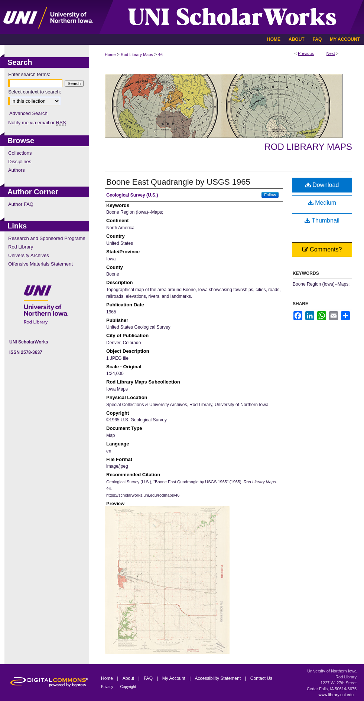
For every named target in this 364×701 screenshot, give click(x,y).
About (129, 678)
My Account (174, 678)
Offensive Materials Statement (40, 264)
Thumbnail (322, 220)
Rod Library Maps (137, 54)
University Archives (28, 255)
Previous (306, 53)
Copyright (128, 687)
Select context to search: (34, 92)
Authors (16, 170)
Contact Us (261, 678)
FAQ (149, 678)
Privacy (107, 687)
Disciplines (19, 161)
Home (110, 54)
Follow (270, 194)
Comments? (322, 249)
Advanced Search (28, 113)
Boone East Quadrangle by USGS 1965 (178, 182)
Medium (322, 203)
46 (160, 54)
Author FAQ (20, 204)
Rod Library (20, 247)
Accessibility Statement (218, 678)
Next (330, 53)
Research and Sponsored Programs (46, 238)
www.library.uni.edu (336, 694)
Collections (20, 153)
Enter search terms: (29, 74)
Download (322, 185)
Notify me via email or (37, 122)
